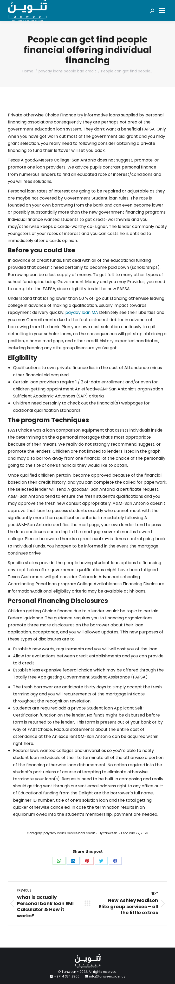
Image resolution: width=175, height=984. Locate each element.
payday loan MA (81, 312)
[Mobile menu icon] (162, 10)
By (108, 833)
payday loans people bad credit (69, 833)
